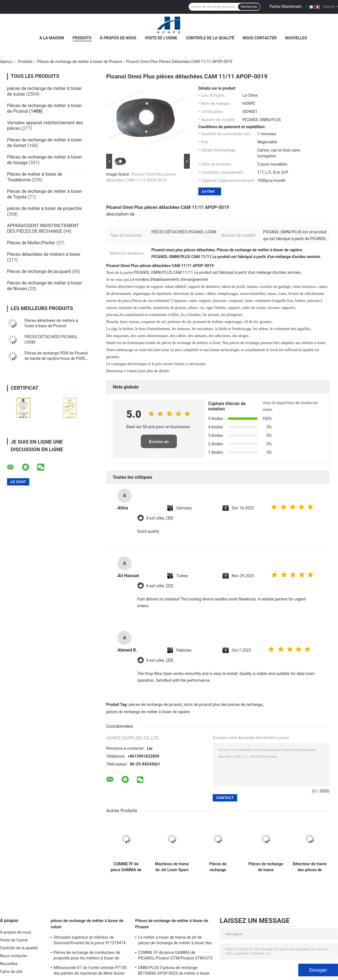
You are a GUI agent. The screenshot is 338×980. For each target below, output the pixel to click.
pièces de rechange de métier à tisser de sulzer (87, 923)
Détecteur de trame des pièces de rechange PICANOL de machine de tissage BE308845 (310, 867)
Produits (82, 38)
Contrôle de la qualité (210, 38)
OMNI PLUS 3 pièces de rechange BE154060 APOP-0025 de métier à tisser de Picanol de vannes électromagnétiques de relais (175, 971)
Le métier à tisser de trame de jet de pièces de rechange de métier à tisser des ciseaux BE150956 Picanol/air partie (175, 941)
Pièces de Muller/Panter (31, 242)
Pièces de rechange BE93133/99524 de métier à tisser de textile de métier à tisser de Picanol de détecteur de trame (218, 867)
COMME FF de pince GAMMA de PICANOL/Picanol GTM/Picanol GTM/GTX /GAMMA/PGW (126, 867)
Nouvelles (296, 38)
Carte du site (11, 971)
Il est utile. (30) (159, 518)
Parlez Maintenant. (286, 6)
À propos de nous (118, 38)
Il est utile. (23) (159, 586)
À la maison (51, 38)
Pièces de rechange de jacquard (39, 271)
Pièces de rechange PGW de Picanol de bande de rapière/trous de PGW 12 (56, 358)
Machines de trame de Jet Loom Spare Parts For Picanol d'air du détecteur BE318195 (172, 867)
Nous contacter (260, 38)
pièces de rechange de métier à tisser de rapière (148, 712)
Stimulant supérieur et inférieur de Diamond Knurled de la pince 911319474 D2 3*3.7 (90, 941)
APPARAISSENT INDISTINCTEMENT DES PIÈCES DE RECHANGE (43, 228)
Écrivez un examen (159, 443)
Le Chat (208, 191)
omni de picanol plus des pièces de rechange (223, 704)
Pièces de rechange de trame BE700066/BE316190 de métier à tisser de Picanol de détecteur (266, 867)
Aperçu (6, 61)
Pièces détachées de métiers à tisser (44, 254)
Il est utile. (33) (159, 660)
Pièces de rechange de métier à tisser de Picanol (79, 61)
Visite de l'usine (161, 38)
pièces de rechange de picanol (155, 704)
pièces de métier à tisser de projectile (44, 208)
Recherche (249, 7)
